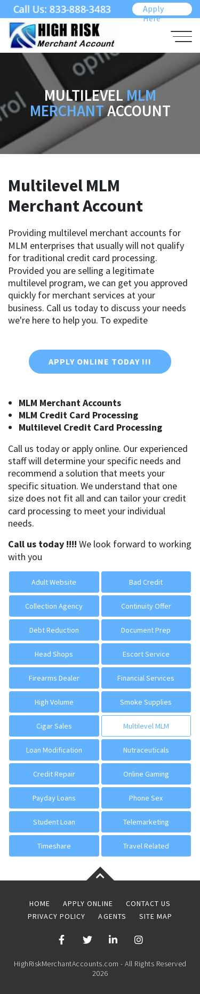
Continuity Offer (146, 606)
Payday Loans (54, 798)
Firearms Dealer (54, 678)
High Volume (54, 702)
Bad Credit (146, 582)
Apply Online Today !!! (100, 361)
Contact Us (148, 903)
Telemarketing (146, 822)
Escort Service (146, 654)
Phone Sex (146, 798)
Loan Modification (54, 750)
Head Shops (54, 654)
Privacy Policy (57, 916)
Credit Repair (54, 774)
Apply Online (88, 903)
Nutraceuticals (146, 750)
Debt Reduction (54, 630)
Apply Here (153, 9)
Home (39, 903)
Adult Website (53, 582)
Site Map (155, 916)
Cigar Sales (54, 726)
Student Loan (54, 822)
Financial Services (145, 678)
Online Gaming (146, 774)
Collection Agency (54, 606)
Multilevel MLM (146, 726)
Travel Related (146, 846)
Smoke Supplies (146, 702)
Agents (112, 916)
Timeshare (54, 846)
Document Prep (146, 630)
